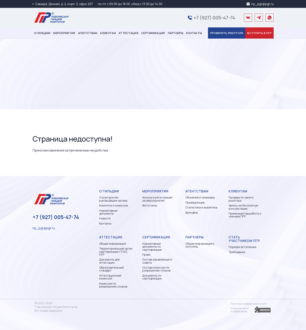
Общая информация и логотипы (199, 245)
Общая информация (112, 243)
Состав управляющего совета (157, 261)
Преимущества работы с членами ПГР (245, 215)
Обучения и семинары (200, 197)
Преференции (195, 202)
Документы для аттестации (109, 261)
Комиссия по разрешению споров (113, 285)
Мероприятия (64, 33)
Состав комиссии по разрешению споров (156, 269)
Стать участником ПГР (244, 239)
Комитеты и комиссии (113, 205)
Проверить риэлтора (226, 33)
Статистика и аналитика (201, 207)
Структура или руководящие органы (113, 199)
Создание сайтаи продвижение (240, 310)
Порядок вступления (242, 246)
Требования (237, 252)
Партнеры (175, 33)
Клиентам (108, 33)
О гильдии (42, 33)
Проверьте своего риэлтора (241, 199)
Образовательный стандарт (111, 269)
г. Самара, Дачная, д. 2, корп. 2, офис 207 (63, 4)
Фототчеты (149, 205)
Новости (105, 218)
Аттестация (128, 33)
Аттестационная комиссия (110, 277)
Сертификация (153, 33)
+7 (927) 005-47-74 (214, 17)
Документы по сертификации (152, 277)
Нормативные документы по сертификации (152, 246)
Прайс (146, 254)
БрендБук (191, 212)
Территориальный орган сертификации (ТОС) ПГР (115, 251)
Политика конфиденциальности (249, 303)
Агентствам (87, 33)
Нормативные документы (108, 212)
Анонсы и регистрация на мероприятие (157, 199)
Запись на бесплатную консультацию (243, 207)
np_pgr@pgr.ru (262, 4)
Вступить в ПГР (259, 33)
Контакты (194, 33)
